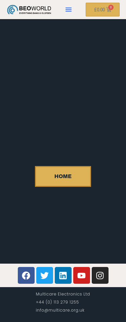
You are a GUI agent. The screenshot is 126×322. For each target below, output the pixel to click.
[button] (69, 9)
